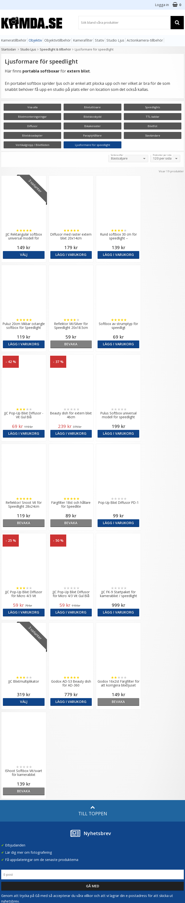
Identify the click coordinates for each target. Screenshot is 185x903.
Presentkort (10, 826)
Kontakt (7, 818)
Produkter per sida (162, 155)
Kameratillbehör (13, 40)
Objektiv (35, 40)
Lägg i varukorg (69, 254)
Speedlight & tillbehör (55, 49)
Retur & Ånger (11, 811)
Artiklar (53, 795)
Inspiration (55, 809)
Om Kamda (56, 752)
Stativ (99, 40)
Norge (150, 768)
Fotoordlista (57, 802)
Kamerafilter (82, 40)
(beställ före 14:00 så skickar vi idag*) (110, 774)
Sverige (150, 755)
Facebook (101, 809)
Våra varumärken (60, 759)
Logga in (162, 4)
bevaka (23, 344)
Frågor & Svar (11, 797)
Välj (23, 254)
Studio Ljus (115, 40)
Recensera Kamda (61, 767)
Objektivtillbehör (57, 40)
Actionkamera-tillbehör (145, 40)
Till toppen (92, 632)
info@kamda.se (13, 750)
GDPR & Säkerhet (61, 774)
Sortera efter (117, 155)
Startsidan (8, 49)
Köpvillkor (8, 804)
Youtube (100, 817)
